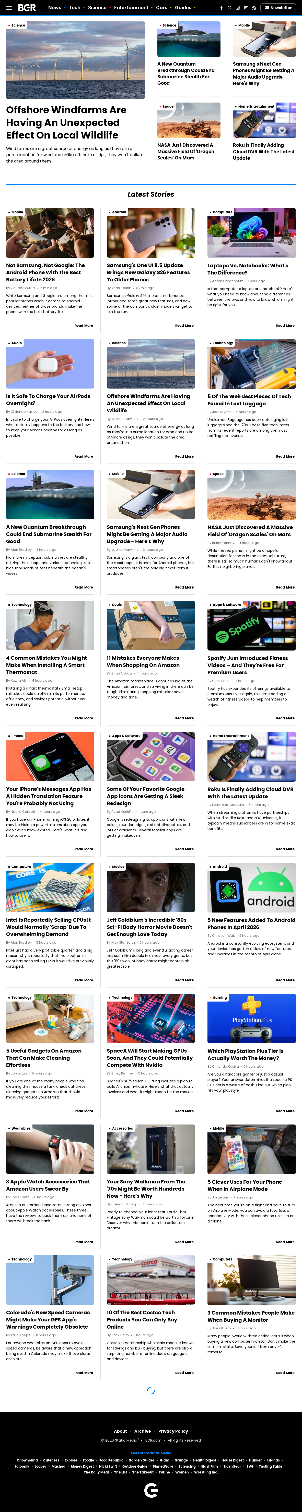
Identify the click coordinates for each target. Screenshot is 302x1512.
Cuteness (51, 1460)
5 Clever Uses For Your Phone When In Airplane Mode (244, 1185)
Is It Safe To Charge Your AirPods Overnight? (48, 400)
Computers (222, 212)
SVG (250, 1466)
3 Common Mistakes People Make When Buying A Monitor (251, 1316)
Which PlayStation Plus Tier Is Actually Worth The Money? (245, 1054)
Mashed (58, 1466)
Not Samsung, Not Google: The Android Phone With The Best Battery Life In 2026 (45, 272)
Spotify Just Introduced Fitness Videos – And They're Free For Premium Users (247, 665)
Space (168, 106)
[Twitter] (230, 8)
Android (119, 212)
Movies (118, 867)
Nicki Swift (108, 1466)
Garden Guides (142, 1460)
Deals (117, 605)
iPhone (17, 736)
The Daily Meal (96, 1472)
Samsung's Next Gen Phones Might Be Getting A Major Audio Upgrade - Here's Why (263, 73)
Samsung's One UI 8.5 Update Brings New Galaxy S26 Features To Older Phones (148, 272)
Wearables (20, 1128)
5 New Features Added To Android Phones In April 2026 (251, 924)
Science (97, 7)
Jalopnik (21, 1466)
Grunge (181, 1460)
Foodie (88, 1460)
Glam (164, 1460)
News (54, 7)
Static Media (126, 1441)
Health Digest (204, 1460)
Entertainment (131, 7)
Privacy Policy (173, 1431)
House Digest (233, 1460)
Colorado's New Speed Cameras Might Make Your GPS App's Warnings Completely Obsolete (48, 1319)
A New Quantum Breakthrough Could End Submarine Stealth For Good (186, 73)
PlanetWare (163, 1466)
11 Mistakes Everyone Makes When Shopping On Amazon (143, 661)
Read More (84, 325)
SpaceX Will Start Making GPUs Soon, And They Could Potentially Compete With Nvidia (150, 1057)
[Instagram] (238, 8)
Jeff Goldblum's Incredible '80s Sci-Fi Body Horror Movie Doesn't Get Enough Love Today (149, 927)
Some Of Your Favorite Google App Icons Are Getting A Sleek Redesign (145, 796)
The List (120, 1472)
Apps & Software (227, 605)
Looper (40, 1466)
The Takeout (143, 1472)
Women (182, 1472)
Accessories (122, 1128)
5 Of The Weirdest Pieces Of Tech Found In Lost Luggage (249, 400)
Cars (161, 7)
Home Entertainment (256, 106)
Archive (142, 1431)
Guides (183, 7)
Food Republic (111, 1460)
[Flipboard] (246, 8)
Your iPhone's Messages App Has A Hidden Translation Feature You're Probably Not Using (48, 796)
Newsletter (278, 7)
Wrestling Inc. (206, 1472)
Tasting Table (270, 1466)
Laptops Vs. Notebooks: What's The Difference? (247, 269)
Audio (16, 343)
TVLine (164, 1472)
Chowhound (27, 1460)
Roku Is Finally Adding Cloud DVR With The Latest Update (264, 151)
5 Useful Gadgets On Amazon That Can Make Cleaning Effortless (44, 1057)
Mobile (244, 25)
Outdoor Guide (134, 1466)
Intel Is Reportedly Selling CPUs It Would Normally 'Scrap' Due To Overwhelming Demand (48, 927)
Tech (74, 7)
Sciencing (187, 1466)
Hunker (255, 1460)
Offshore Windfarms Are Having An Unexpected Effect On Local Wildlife (66, 122)
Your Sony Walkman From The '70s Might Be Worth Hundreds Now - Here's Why (146, 1188)
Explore (71, 1460)
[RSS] (254, 8)
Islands (273, 1460)
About (120, 1431)
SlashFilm (209, 1466)
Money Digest (82, 1466)
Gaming (220, 997)
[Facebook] (221, 8)
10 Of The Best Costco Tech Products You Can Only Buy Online (142, 1319)
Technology (223, 343)
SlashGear (232, 1466)
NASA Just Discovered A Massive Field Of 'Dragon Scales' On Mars (185, 151)
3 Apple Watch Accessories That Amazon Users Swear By (48, 1185)
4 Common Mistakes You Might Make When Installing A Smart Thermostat (46, 665)
